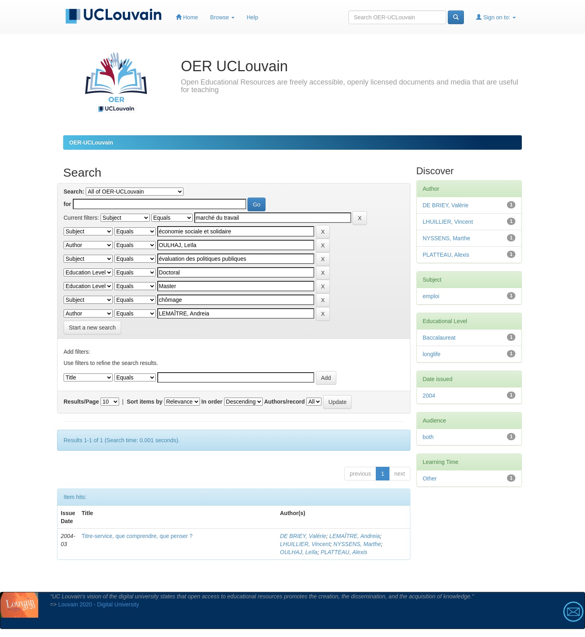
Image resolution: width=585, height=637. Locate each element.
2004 (429, 395)
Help (252, 17)
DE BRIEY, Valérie (303, 536)
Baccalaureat (439, 337)
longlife (432, 354)
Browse (222, 17)
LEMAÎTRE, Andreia (354, 536)
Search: (74, 191)
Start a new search (92, 327)
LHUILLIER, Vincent (305, 544)
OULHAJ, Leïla (298, 552)
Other (430, 478)
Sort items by (145, 401)
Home (187, 17)
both (428, 437)
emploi (431, 296)
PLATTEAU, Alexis (344, 552)
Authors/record (284, 401)
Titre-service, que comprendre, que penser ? (137, 536)
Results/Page (81, 401)
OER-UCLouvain (91, 142)
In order (212, 401)
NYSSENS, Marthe (357, 544)
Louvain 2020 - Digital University (98, 604)
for (67, 204)
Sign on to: (496, 17)
